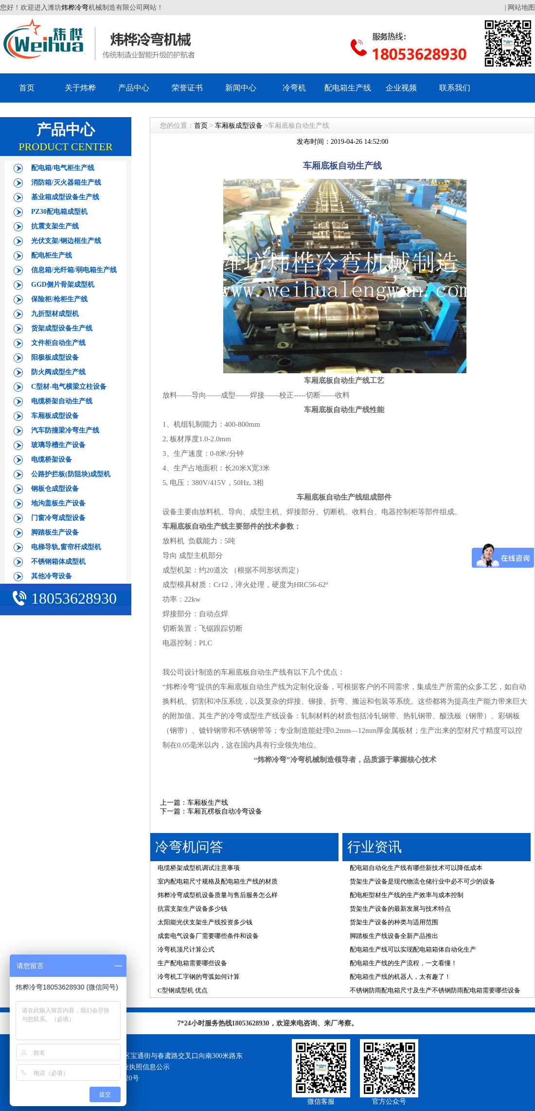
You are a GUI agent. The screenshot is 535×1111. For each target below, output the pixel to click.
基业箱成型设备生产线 (65, 197)
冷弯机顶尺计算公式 (186, 949)
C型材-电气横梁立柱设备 (69, 386)
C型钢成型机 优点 (183, 990)
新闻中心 (240, 88)
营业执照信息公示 (142, 1067)
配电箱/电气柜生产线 (62, 168)
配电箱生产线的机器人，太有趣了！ (400, 976)
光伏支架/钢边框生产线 (66, 240)
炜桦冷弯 (75, 7)
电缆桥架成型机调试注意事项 (199, 867)
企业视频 (401, 88)
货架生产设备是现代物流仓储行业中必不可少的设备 (422, 881)
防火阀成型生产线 (58, 372)
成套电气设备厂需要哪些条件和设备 (208, 935)
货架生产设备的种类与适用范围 (394, 922)
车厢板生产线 (207, 802)
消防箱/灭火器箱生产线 (66, 182)
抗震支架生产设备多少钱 (192, 908)
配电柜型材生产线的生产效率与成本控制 (407, 895)
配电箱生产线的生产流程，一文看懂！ (403, 963)
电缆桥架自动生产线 (61, 401)
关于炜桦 (80, 88)
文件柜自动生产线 (58, 343)
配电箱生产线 (347, 88)
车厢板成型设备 (55, 415)
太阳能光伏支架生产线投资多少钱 (205, 922)
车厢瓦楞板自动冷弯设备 (224, 811)
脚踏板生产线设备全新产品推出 (394, 935)
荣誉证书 (187, 88)
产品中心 (133, 88)
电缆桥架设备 (51, 459)
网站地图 (521, 7)
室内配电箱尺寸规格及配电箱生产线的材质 (218, 881)
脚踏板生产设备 (55, 532)
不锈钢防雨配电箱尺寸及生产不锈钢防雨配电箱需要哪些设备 (435, 990)
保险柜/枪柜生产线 (59, 299)
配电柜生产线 (51, 255)
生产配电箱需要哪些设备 (192, 963)
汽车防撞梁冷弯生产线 (65, 430)
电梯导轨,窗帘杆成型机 (66, 547)
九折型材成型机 (55, 313)
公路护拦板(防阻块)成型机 (70, 474)
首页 (27, 88)
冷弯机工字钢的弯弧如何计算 (199, 976)
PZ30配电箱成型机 (59, 211)
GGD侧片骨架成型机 (62, 284)
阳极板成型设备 (55, 357)
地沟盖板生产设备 (58, 503)
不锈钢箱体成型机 (58, 561)
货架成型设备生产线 (61, 328)
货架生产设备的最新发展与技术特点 (400, 908)
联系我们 (454, 88)
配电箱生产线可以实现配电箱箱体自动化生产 (413, 949)
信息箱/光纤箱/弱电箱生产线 (74, 270)
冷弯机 (294, 88)
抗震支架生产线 (55, 226)
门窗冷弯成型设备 (58, 517)
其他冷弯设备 (51, 576)
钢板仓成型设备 (55, 488)
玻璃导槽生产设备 (58, 445)
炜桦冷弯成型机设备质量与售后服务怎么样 (218, 895)
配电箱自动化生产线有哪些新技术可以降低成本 (416, 867)
